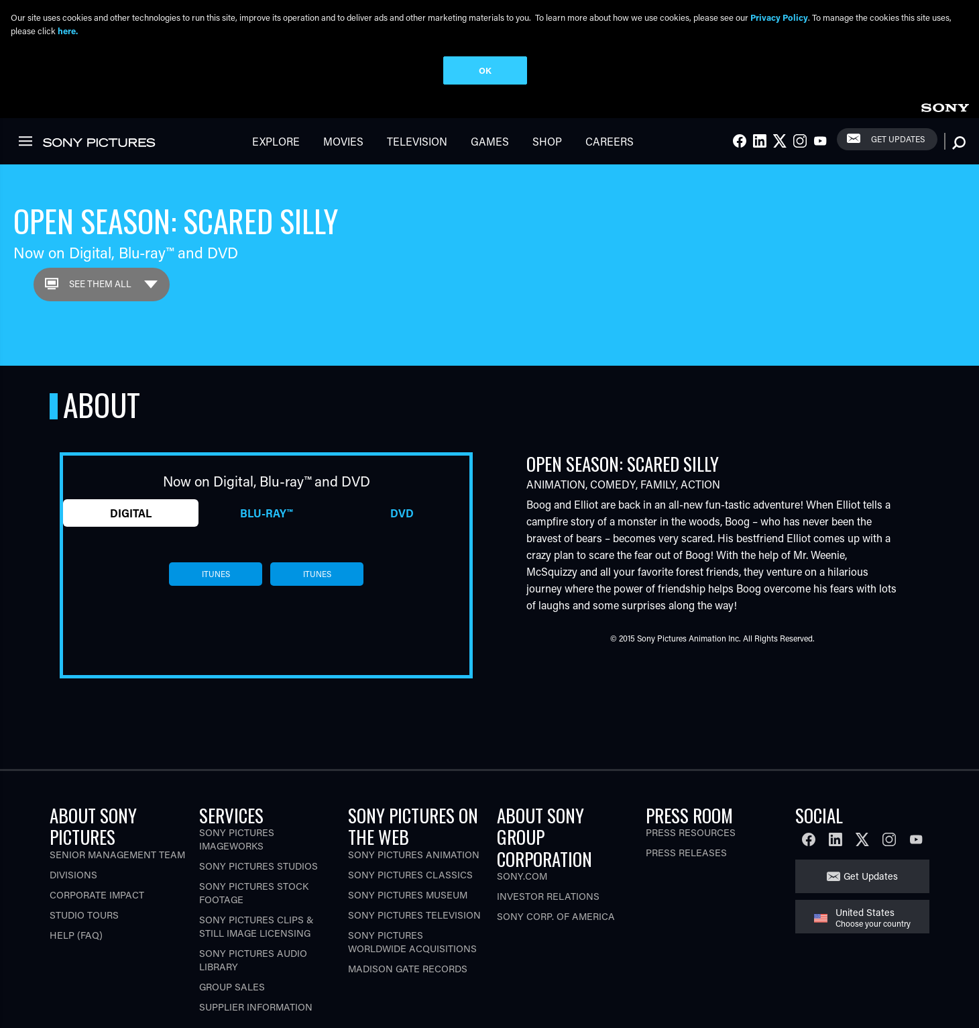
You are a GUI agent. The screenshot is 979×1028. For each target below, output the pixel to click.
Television (417, 141)
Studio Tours (84, 915)
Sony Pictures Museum (407, 894)
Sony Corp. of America (556, 916)
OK (485, 70)
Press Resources (691, 832)
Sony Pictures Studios (258, 866)
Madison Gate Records (407, 968)
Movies (343, 141)
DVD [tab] (402, 513)
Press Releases (686, 852)
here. (68, 30)
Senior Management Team (117, 854)
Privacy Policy (779, 17)
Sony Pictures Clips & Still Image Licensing (256, 926)
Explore (276, 141)
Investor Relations (548, 896)
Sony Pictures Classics (410, 874)
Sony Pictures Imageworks (236, 839)
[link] (945, 105)
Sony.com (522, 876)
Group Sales (232, 986)
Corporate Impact (97, 894)
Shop (547, 141)
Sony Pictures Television (414, 915)
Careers (609, 141)
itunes (216, 573)
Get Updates (898, 139)
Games (490, 141)
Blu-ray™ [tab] (266, 513)
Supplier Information (255, 1006)
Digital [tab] (131, 513)
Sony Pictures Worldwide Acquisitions (412, 942)
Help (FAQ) (76, 935)
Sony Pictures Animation (413, 854)
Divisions (73, 874)
